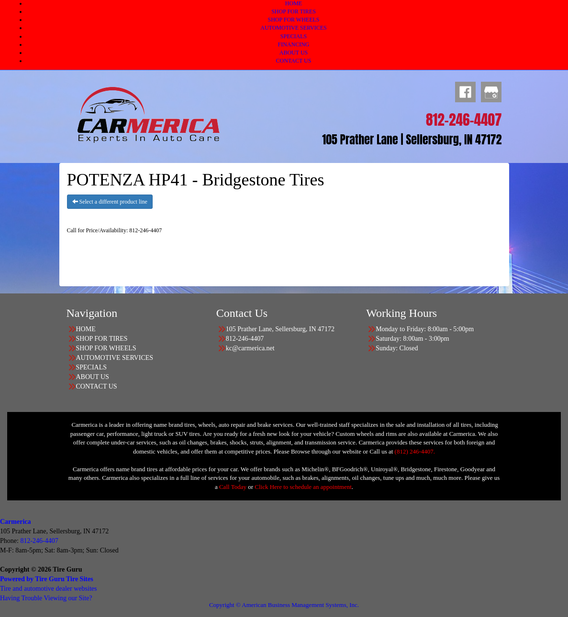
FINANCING (294, 44)
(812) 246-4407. (415, 451)
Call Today (233, 486)
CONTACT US (294, 60)
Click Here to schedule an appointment (303, 486)
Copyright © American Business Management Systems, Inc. (284, 604)
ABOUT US (293, 52)
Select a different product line (109, 201)
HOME (293, 3)
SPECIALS (293, 36)
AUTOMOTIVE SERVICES (293, 27)
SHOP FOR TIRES (293, 11)
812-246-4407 (39, 540)
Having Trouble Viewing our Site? (46, 598)
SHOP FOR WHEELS (293, 19)
